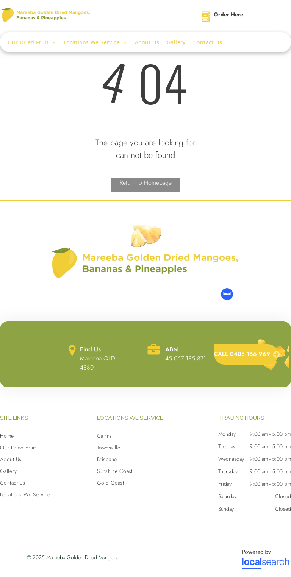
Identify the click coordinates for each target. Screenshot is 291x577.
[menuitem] (36, 42)
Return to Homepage (146, 182)
